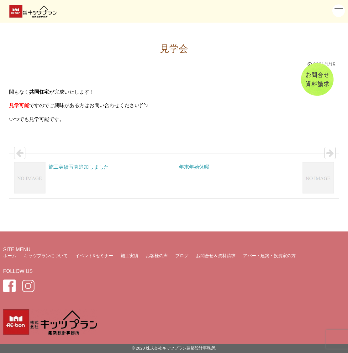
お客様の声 (157, 255)
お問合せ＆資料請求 (215, 255)
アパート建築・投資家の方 (269, 255)
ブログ (181, 255)
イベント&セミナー (94, 255)
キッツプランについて (46, 255)
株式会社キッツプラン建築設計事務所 (180, 348)
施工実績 (129, 255)
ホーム (9, 255)
